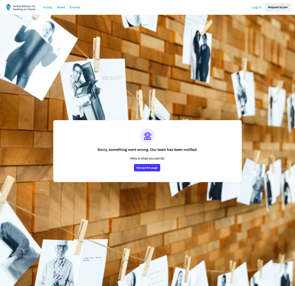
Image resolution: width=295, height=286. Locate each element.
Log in (256, 7)
